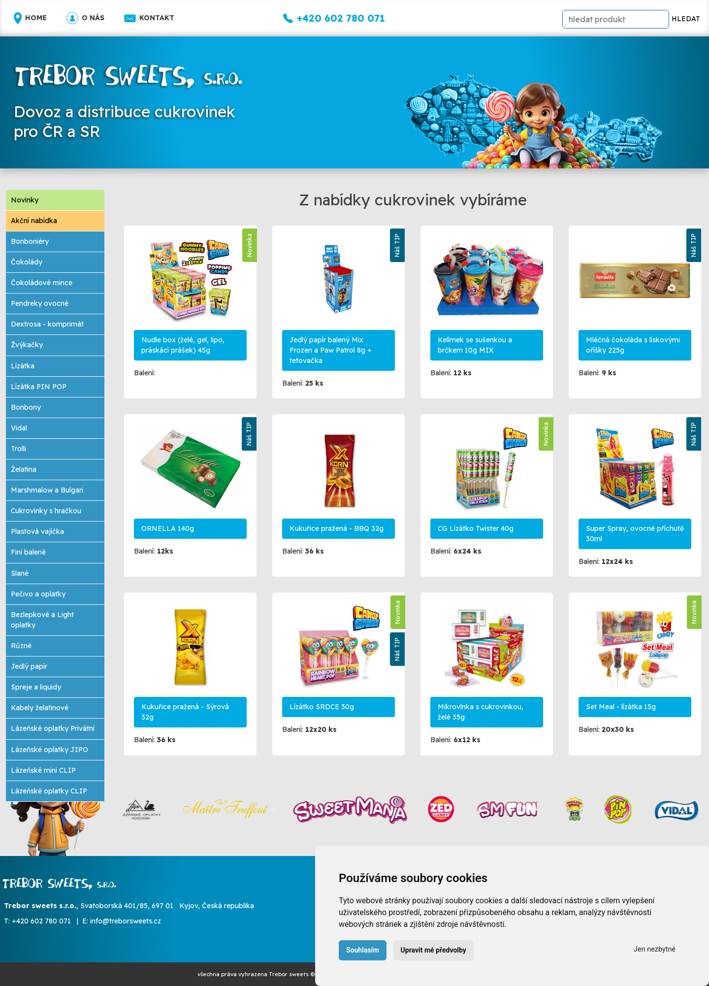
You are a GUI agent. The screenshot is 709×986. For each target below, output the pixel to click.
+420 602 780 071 (41, 921)
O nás (85, 18)
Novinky (24, 200)
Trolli (18, 448)
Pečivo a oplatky (38, 594)
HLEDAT (686, 18)
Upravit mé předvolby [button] (433, 950)
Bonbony (26, 407)
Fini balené (28, 552)
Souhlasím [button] (362, 950)
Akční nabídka (34, 220)
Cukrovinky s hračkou (46, 510)
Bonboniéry (30, 241)
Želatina (23, 469)
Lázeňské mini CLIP (43, 770)
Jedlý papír (29, 666)
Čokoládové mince (41, 282)
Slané (20, 573)
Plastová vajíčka (37, 531)
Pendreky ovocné (39, 303)
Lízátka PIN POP (38, 386)
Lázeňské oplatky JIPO (49, 749)
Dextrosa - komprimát (47, 324)
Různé (21, 645)
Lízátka (22, 366)
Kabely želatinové (39, 707)
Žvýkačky (27, 344)
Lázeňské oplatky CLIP (49, 791)
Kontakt (149, 18)
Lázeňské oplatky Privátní (53, 728)
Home (30, 18)
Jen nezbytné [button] (655, 949)
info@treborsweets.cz (125, 921)
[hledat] (615, 19)
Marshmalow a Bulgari (47, 490)
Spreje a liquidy (36, 687)
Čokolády (26, 262)
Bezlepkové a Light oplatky (42, 619)
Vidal (19, 428)
